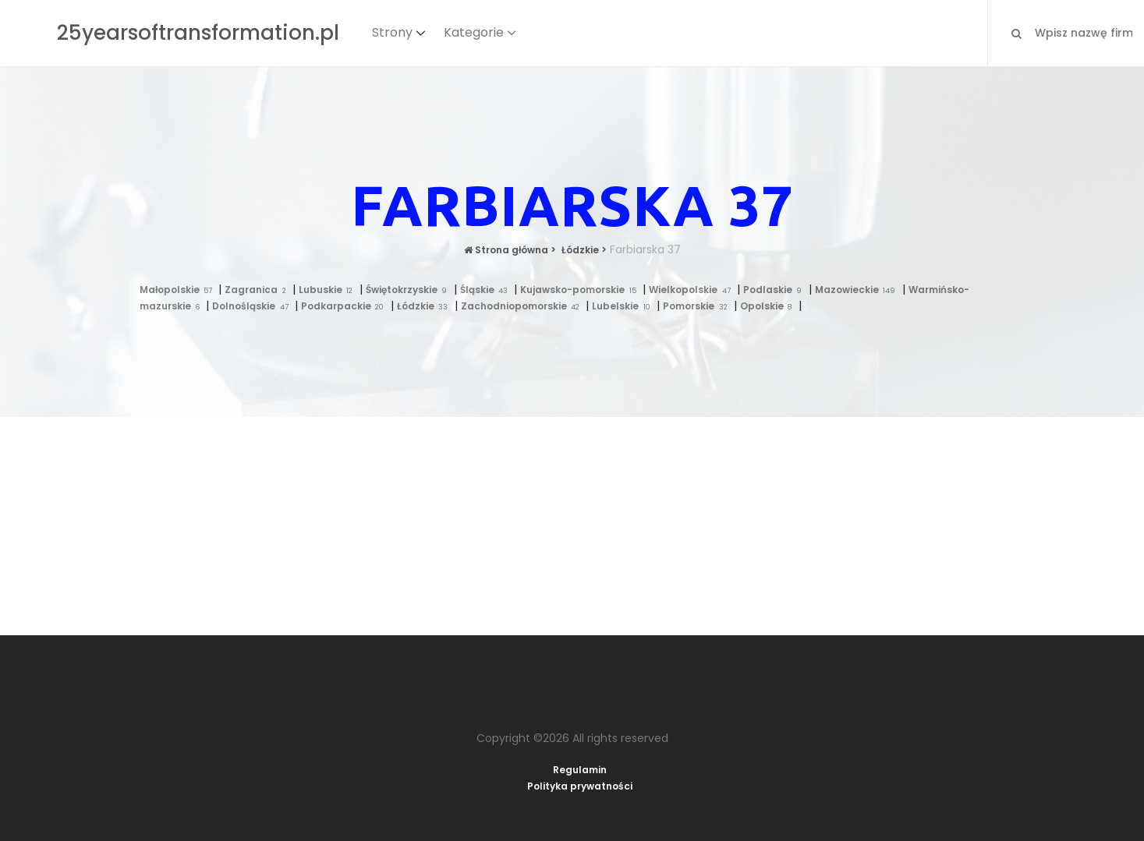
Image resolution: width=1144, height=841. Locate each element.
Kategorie (474, 32)
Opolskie (769, 306)
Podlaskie (776, 289)
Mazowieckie (858, 289)
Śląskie (487, 289)
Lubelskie (624, 306)
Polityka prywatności (579, 786)
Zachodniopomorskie (523, 306)
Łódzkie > (583, 249)
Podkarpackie (346, 306)
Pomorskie (698, 306)
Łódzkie (426, 306)
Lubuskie (329, 289)
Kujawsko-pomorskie (581, 289)
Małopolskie (179, 289)
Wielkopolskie (693, 289)
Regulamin (580, 769)
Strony (392, 32)
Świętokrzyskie (410, 289)
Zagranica (258, 289)
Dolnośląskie (253, 306)
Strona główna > (510, 249)
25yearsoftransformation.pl (198, 33)
